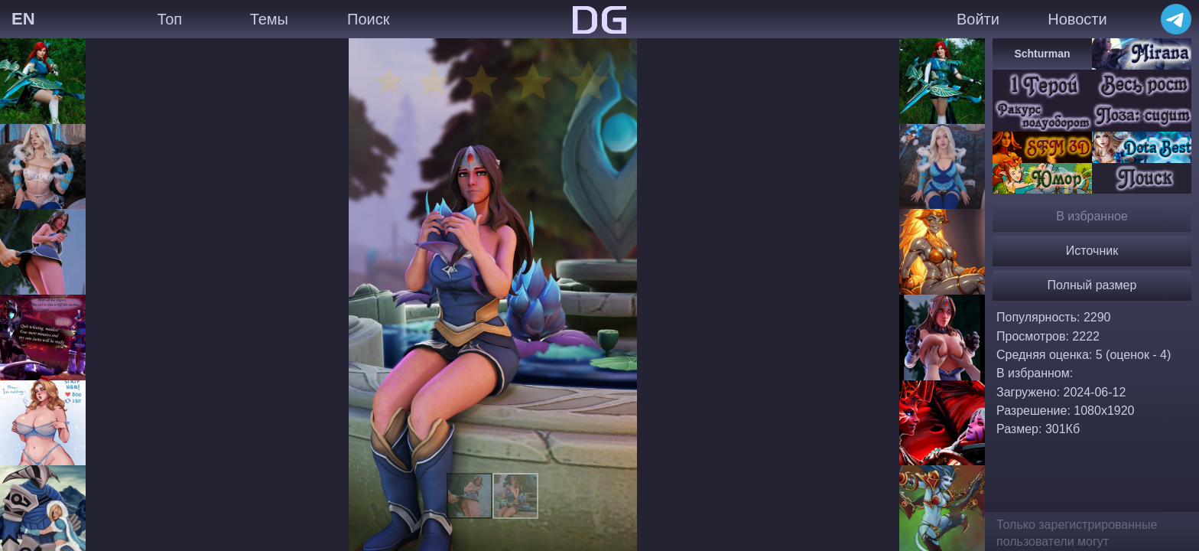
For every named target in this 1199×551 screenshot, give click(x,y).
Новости (1077, 19)
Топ (169, 19)
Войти (978, 19)
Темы (269, 19)
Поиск (368, 19)
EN (23, 18)
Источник (1092, 250)
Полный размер (1092, 285)
